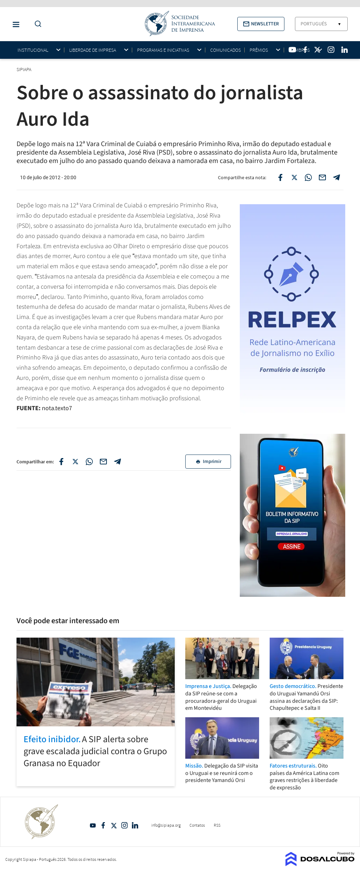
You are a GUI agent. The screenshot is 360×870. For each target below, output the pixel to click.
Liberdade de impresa (92, 50)
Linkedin (135, 825)
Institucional (33, 50)
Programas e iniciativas (163, 50)
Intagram (124, 825)
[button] (260, 24)
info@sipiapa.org (166, 825)
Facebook (103, 825)
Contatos (197, 825)
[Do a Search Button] (36, 24)
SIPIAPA (24, 69)
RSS (217, 825)
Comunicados (225, 50)
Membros (299, 50)
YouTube (93, 825)
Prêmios (259, 50)
